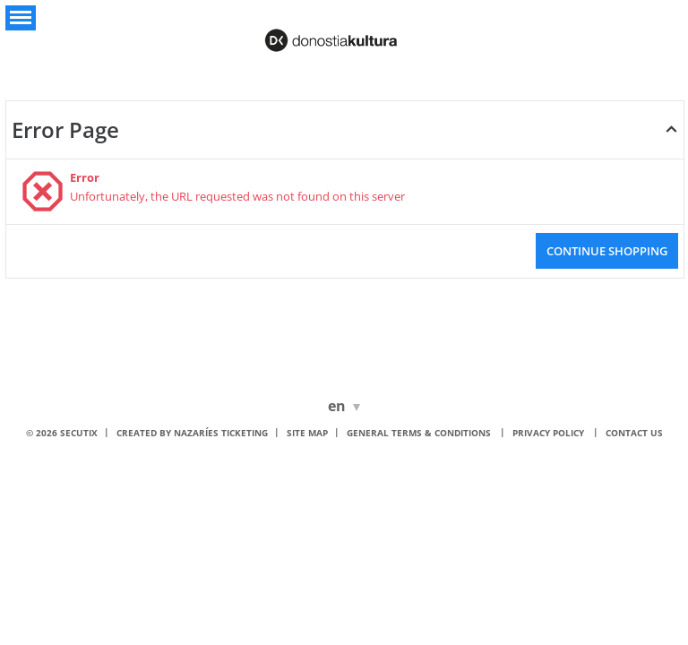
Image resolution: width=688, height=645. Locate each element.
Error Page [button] (65, 129)
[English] (340, 406)
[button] (20, 17)
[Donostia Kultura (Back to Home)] (344, 35)
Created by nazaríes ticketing (192, 432)
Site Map (307, 432)
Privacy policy (548, 432)
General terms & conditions (419, 432)
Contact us (634, 432)
